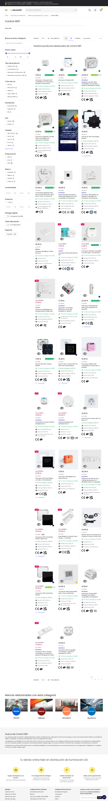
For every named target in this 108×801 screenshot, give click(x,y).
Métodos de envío (10, 796)
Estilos (57, 799)
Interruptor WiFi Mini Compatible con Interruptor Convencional (91, 252)
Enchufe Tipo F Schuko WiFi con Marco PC (91, 419)
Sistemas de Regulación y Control (38, 15)
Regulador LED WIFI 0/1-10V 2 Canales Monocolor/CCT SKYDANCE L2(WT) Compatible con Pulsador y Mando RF (91, 481)
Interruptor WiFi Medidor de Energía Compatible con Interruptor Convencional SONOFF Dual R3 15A (90, 197)
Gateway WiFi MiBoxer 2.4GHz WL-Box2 (44, 252)
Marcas (32, 794)
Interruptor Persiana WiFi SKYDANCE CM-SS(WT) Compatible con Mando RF (90, 595)
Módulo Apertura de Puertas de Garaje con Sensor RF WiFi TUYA (91, 535)
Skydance (91, 718)
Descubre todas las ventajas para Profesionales (46, 4)
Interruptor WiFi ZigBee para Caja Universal (67, 477)
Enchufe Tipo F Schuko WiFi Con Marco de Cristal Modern (68, 364)
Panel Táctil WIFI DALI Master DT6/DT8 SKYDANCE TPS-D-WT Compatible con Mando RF (67, 196)
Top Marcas (58, 794)
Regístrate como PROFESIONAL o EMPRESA (19, 4)
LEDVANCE (66, 718)
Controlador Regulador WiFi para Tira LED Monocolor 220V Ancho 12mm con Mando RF (44, 194)
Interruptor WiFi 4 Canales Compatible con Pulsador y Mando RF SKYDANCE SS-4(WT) (44, 653)
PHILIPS (16, 718)
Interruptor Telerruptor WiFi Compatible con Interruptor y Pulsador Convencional (44, 81)
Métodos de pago (10, 799)
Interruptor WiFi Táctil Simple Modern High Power (44, 538)
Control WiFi (54, 15)
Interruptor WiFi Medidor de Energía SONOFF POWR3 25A (44, 310)
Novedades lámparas (61, 792)
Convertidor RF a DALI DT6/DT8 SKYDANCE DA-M (44, 423)
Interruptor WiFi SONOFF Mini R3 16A (67, 254)
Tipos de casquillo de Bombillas (39, 796)
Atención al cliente (10, 794)
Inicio (6, 15)
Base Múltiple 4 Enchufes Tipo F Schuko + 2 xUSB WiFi (68, 537)
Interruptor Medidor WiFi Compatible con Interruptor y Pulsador (91, 365)
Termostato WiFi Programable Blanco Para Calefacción (67, 592)
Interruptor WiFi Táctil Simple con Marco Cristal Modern (44, 479)
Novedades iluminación (37, 792)
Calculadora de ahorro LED (38, 799)
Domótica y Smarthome (18, 15)
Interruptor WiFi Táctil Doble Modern (44, 594)
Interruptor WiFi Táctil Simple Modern (90, 137)
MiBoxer (41, 718)
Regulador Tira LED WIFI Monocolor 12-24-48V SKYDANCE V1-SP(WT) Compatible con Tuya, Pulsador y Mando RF (68, 311)
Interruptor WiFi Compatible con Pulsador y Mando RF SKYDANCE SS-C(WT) (67, 651)
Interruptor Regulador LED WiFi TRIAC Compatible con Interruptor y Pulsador (44, 138)
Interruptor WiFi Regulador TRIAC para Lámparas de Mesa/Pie (90, 307)
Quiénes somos (9, 792)
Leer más (8, 28)
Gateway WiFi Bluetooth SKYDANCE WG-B (65, 423)
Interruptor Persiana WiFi (66, 80)
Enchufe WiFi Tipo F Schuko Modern (43, 364)
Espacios (57, 796)
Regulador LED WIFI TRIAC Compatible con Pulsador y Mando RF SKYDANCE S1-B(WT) (91, 83)
